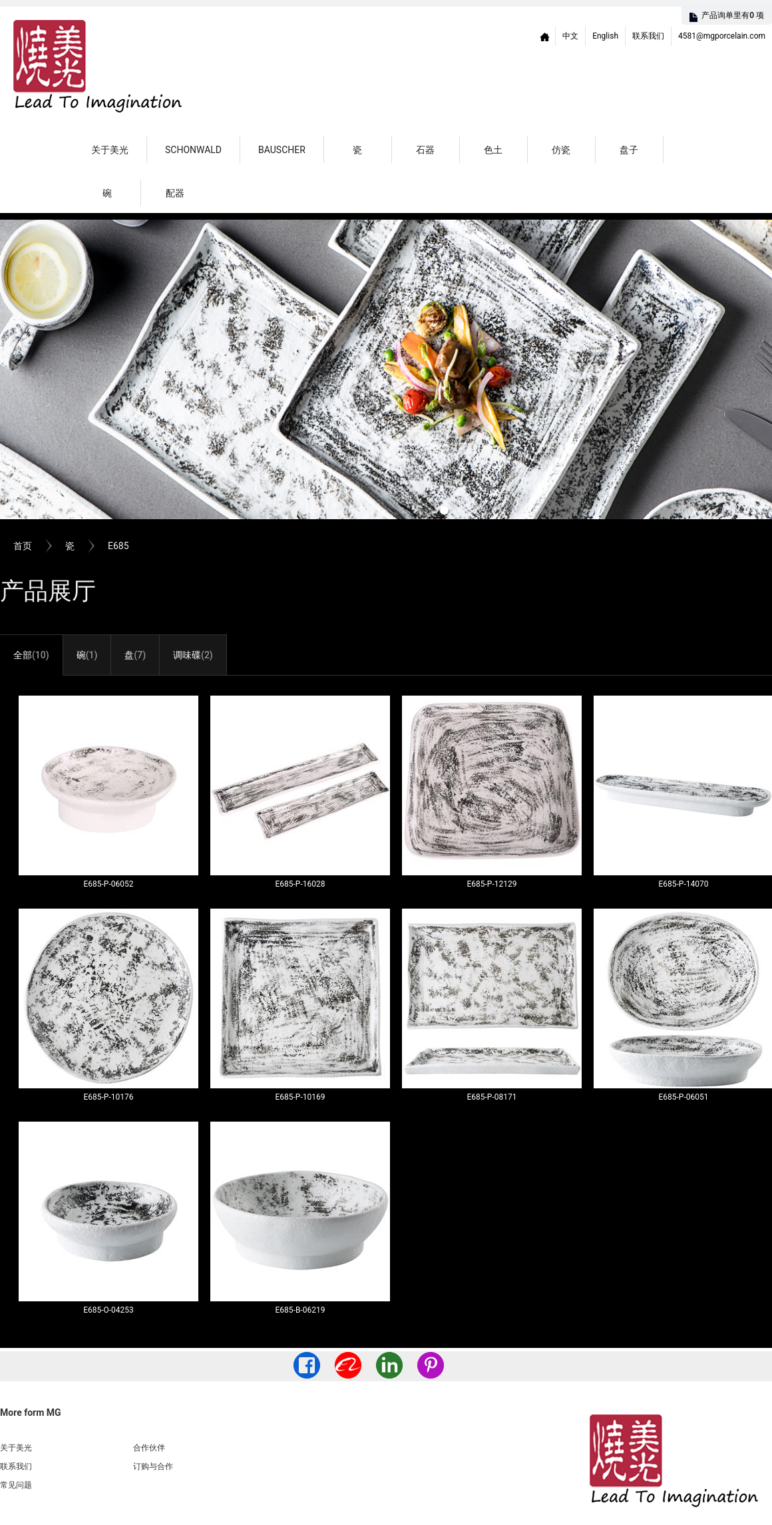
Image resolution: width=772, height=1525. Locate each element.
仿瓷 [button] (561, 149)
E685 (118, 546)
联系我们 (648, 36)
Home (545, 36)
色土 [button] (493, 149)
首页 (22, 546)
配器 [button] (175, 193)
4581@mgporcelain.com (721, 36)
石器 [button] (425, 149)
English (605, 36)
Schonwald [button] (193, 149)
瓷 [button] (357, 149)
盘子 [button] (629, 149)
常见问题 (16, 1485)
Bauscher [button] (281, 149)
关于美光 (109, 149)
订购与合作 (153, 1466)
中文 (570, 36)
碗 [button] (107, 193)
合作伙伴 (149, 1447)
